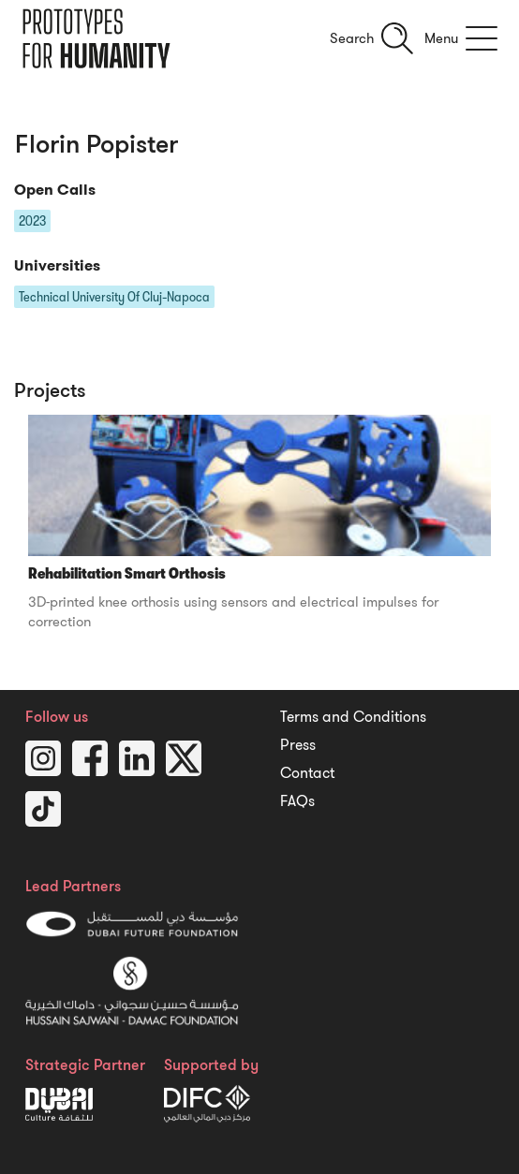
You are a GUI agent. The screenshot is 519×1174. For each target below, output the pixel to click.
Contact (307, 773)
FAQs (297, 801)
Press (298, 745)
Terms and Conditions (353, 717)
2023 (32, 221)
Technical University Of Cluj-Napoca (114, 296)
